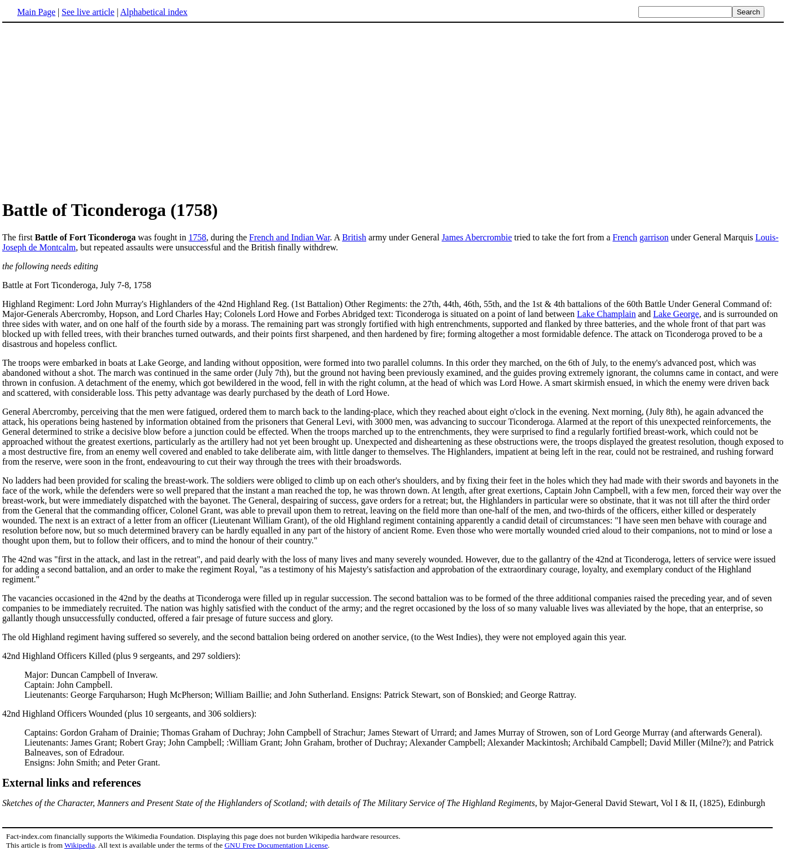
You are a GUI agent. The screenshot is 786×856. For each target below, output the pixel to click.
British (354, 237)
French (625, 237)
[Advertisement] (95, 110)
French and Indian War (289, 237)
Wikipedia (79, 845)
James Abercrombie (477, 237)
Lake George (676, 314)
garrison (653, 237)
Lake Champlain (606, 314)
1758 (197, 237)
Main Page (36, 12)
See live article (88, 12)
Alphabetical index (153, 12)
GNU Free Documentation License (276, 845)
